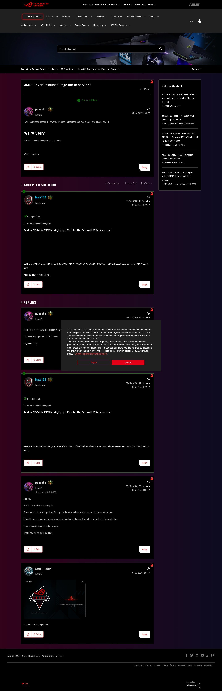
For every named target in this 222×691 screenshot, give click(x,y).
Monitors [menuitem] (64, 25)
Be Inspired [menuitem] (33, 16)
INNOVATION (100, 4)
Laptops (52, 69)
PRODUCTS (88, 4)
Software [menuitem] (66, 16)
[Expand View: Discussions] (90, 17)
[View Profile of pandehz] (40, 109)
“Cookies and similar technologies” (90, 354)
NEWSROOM (34, 655)
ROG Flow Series (67, 69)
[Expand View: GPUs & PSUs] (54, 25)
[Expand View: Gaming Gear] (88, 25)
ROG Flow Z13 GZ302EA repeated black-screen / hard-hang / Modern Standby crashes (179, 98)
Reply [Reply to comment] (144, 284)
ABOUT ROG (13, 655)
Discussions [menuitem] (83, 16)
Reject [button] (94, 362)
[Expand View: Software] (72, 17)
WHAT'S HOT (140, 4)
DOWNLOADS (113, 4)
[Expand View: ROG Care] (56, 17)
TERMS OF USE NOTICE (143, 665)
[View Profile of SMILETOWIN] (43, 569)
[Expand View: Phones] (157, 17)
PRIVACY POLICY (161, 665)
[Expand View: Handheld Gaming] (143, 17)
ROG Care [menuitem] (50, 16)
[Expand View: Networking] (105, 25)
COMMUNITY (127, 4)
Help (191, 21)
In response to (47, 492)
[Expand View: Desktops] (106, 17)
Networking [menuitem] (98, 25)
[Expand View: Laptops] (121, 17)
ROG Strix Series (170, 145)
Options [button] (195, 69)
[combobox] (111, 49)
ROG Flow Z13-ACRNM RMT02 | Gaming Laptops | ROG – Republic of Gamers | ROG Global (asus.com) (68, 230)
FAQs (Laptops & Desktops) (174, 124)
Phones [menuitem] (152, 16)
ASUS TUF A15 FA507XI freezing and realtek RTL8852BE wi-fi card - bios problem (177, 176)
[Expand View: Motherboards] (35, 25)
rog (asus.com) (30, 343)
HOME (24, 655)
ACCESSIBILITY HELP (52, 655)
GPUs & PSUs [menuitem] (46, 25)
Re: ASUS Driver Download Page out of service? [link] (98, 69)
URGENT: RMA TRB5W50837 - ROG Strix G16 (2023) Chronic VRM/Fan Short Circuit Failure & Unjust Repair (180, 137)
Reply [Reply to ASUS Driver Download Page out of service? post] (144, 167)
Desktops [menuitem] (100, 16)
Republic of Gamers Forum (33, 69)
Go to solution (89, 100)
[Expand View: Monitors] (69, 25)
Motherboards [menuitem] (27, 25)
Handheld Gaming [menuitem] (133, 16)
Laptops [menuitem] (115, 16)
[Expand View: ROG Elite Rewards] (129, 25)
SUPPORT (152, 4)
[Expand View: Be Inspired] (41, 16)
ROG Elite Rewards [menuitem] (119, 25)
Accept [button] (128, 362)
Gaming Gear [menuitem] (80, 25)
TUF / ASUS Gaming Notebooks (175, 184)
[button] (27, 167)
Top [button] (26, 683)
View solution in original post (36, 274)
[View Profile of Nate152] (40, 197)
